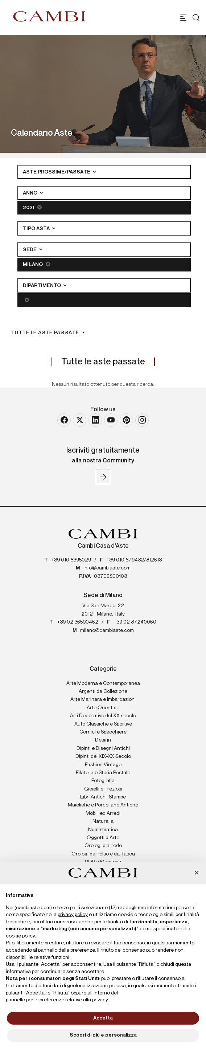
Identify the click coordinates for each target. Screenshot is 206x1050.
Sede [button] (30, 249)
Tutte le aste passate (45, 332)
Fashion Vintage (103, 764)
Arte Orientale (103, 707)
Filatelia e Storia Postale (103, 772)
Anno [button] (30, 193)
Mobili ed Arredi (103, 813)
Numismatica (103, 829)
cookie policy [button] (20, 936)
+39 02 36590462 (77, 622)
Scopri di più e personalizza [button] (103, 1035)
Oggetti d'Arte (103, 837)
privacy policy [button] (73, 914)
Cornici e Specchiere (103, 732)
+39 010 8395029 (71, 560)
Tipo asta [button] (37, 228)
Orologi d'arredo (103, 845)
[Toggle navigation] (183, 17)
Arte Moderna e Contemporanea (103, 683)
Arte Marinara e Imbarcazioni (103, 699)
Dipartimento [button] (42, 285)
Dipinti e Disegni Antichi (103, 748)
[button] (196, 873)
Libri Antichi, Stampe (103, 797)
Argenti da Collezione (103, 691)
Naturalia (103, 821)
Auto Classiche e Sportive (103, 724)
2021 (32, 207)
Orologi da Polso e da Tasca (103, 854)
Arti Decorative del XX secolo (103, 715)
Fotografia (103, 780)
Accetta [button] (103, 1018)
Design (103, 740)
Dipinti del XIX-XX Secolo (103, 756)
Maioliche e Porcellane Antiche (103, 805)
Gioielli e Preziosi (103, 789)
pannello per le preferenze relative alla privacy (57, 999)
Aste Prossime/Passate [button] (57, 172)
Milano (36, 264)
